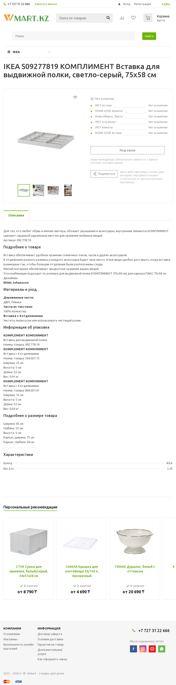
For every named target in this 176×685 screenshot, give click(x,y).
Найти (149, 36)
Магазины (10, 639)
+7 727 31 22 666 (19, 4)
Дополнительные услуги (50, 651)
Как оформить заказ (52, 659)
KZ (164, 4)
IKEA (16, 51)
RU (168, 4)
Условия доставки (50, 639)
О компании (11, 633)
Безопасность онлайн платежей (18, 646)
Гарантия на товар (51, 644)
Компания (12, 628)
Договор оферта (50, 633)
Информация (49, 628)
